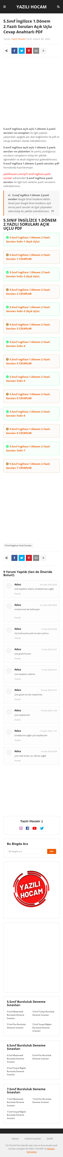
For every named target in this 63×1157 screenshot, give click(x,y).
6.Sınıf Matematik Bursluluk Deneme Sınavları (15, 1058)
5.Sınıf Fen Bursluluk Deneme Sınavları (16, 1026)
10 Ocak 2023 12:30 (48, 710)
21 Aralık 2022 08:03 (48, 605)
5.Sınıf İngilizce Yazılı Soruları (18, 545)
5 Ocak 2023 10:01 (49, 649)
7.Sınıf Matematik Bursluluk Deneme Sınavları (15, 1102)
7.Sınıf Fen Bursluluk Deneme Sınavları (41, 1101)
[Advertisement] (31, 92)
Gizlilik (50, 1138)
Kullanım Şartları (33, 1138)
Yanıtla (17, 593)
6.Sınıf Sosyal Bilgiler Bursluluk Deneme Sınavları (16, 1071)
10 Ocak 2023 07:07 (48, 690)
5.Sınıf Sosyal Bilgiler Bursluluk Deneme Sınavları (42, 1027)
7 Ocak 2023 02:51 (49, 669)
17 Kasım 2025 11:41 (48, 731)
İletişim (15, 1138)
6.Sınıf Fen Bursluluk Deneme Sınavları (41, 1057)
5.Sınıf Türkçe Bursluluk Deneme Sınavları (43, 1013)
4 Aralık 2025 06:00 (49, 751)
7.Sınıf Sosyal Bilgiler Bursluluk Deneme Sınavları (16, 1115)
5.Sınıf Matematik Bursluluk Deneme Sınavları (15, 1015)
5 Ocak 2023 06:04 (49, 629)
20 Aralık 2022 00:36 (48, 584)
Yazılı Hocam (31, 7)
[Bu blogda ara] (26, 851)
